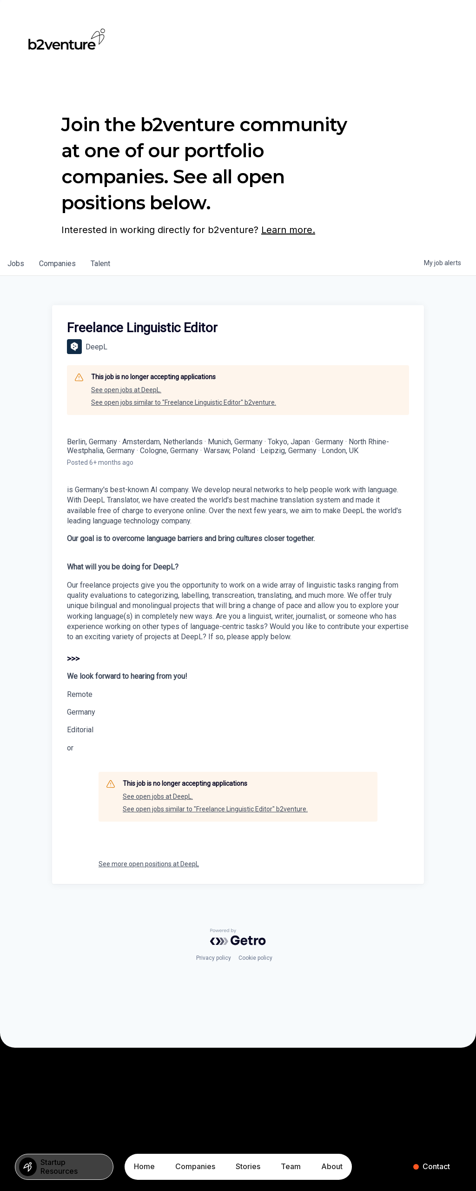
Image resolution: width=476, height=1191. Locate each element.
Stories (248, 1166)
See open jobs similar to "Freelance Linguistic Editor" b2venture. (183, 402)
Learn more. (288, 229)
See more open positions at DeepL (149, 864)
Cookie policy (255, 958)
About (332, 1166)
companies (57, 263)
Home (144, 1166)
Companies (195, 1166)
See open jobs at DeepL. (126, 390)
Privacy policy (213, 958)
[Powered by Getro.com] (238, 937)
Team (291, 1166)
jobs (15, 263)
